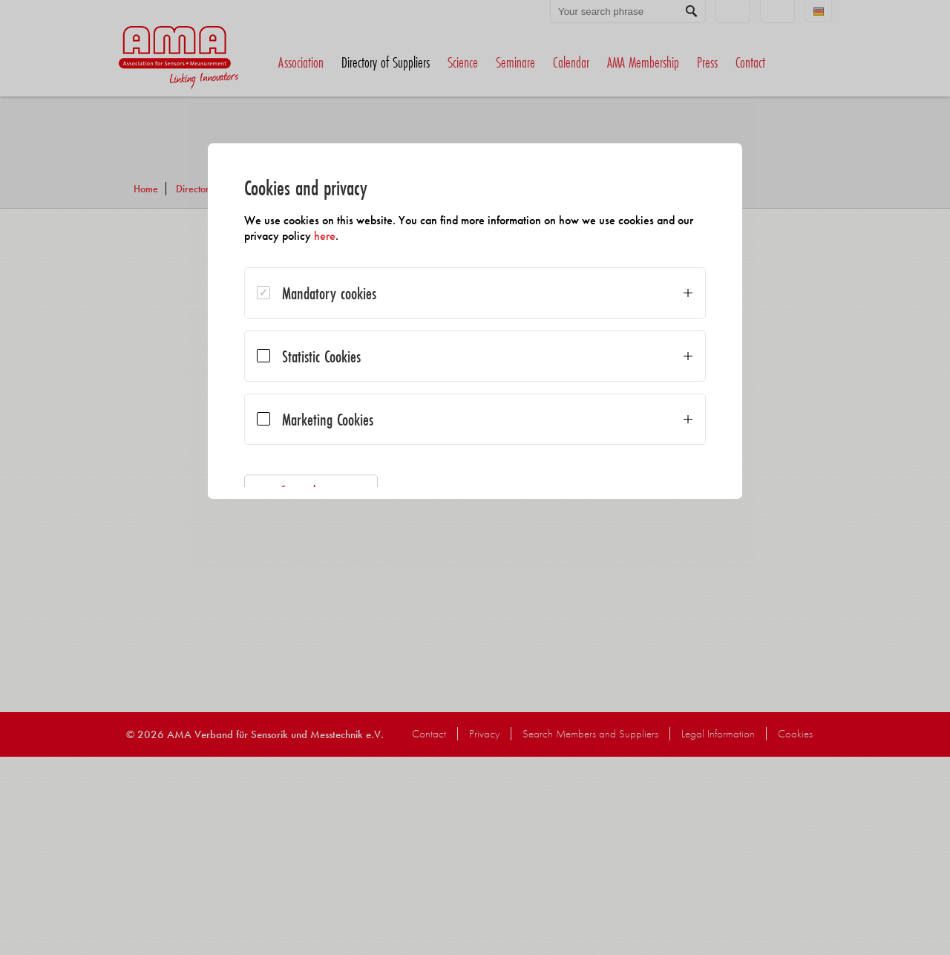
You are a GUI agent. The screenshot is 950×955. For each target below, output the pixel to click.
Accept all (628, 523)
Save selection (322, 490)
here (354, 236)
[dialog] (475, 356)
